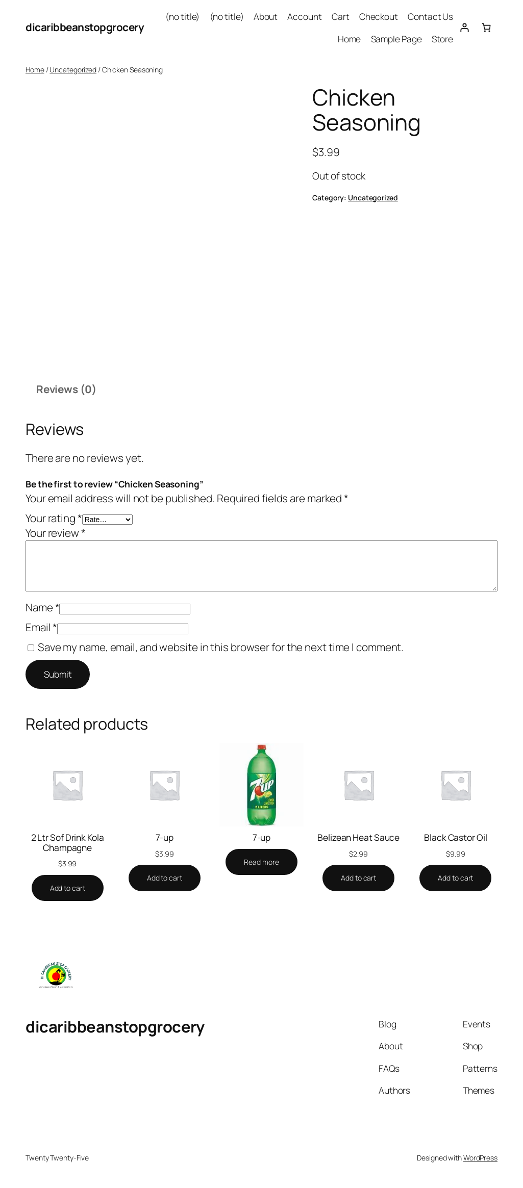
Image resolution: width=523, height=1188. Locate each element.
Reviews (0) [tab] (66, 389)
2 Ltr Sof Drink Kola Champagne (67, 843)
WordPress (480, 1158)
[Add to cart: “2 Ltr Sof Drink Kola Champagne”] (68, 888)
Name (42, 607)
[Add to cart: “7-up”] (165, 878)
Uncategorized (72, 69)
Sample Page (396, 39)
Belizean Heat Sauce (358, 838)
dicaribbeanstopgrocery (85, 27)
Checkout (378, 16)
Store (443, 39)
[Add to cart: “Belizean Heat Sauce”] (358, 878)
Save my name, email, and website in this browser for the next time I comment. (221, 647)
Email (41, 627)
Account (304, 16)
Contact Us (430, 16)
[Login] (464, 27)
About (266, 16)
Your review (56, 533)
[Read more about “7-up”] (261, 862)
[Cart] (486, 27)
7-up (165, 838)
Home (349, 39)
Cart (341, 16)
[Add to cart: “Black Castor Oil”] (455, 878)
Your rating (54, 518)
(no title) (182, 16)
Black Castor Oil (455, 838)
